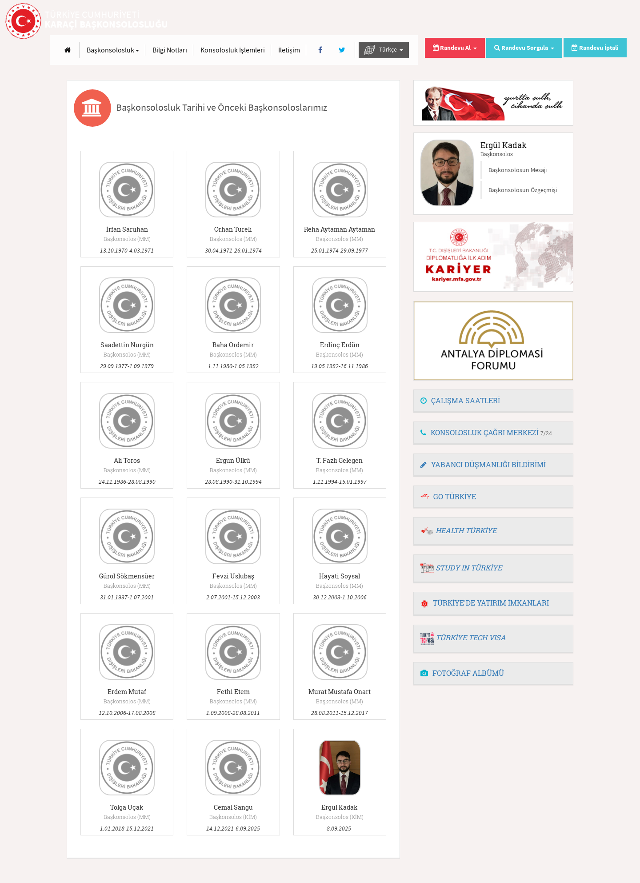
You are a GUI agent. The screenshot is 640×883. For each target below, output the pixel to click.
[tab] (493, 401)
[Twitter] (550, 21)
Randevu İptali (595, 48)
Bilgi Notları (378, 21)
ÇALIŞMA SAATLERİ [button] (460, 400)
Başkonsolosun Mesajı (517, 170)
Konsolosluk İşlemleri (441, 21)
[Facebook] (529, 21)
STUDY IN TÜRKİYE (469, 567)
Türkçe (592, 21)
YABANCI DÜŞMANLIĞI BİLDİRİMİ (483, 464)
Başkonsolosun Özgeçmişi (522, 190)
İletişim (498, 21)
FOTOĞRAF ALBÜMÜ (462, 673)
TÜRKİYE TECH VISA (471, 637)
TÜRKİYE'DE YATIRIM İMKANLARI (484, 602)
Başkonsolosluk (322, 21)
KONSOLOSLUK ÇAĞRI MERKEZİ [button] (486, 432)
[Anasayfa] (277, 21)
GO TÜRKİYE (454, 496)
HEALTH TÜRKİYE (466, 530)
